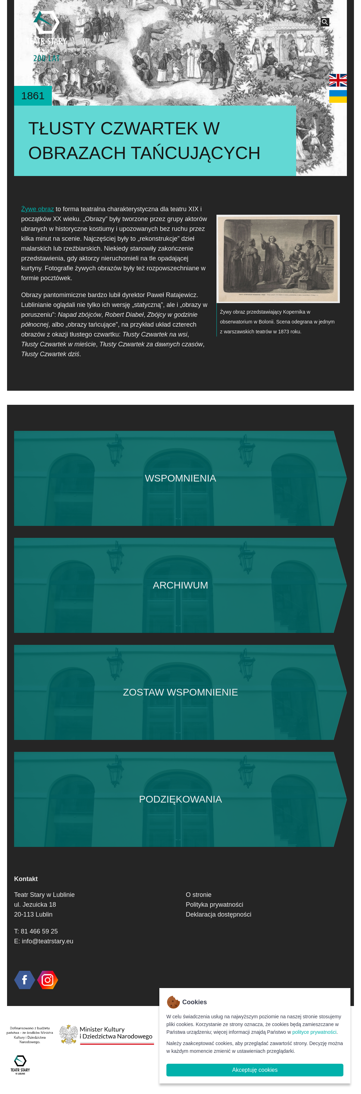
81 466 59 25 (39, 931)
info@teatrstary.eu (47, 941)
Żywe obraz (37, 209)
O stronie (199, 894)
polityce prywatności (314, 1032)
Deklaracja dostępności (218, 914)
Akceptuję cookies (255, 1070)
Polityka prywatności (214, 904)
